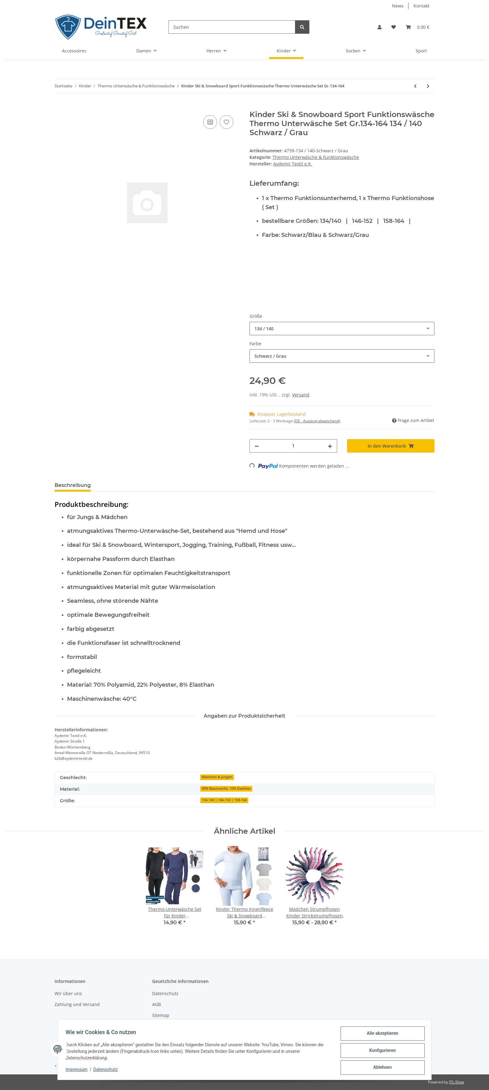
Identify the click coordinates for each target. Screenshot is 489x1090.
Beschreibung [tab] (73, 485)
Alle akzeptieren (380, 1035)
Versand (300, 395)
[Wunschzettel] (393, 27)
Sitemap (160, 1015)
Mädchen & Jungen (217, 777)
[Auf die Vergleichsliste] (210, 122)
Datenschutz (165, 993)
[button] (379, 27)
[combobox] (341, 328)
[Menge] (293, 445)
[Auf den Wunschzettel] (226, 122)
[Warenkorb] (417, 27)
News (398, 6)
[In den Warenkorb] (60, 106)
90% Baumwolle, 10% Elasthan (226, 788)
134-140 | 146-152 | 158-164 (224, 800)
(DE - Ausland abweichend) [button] (317, 421)
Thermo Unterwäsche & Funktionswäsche (316, 157)
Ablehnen (380, 1067)
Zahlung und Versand (77, 1004)
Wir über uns (68, 993)
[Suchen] (231, 27)
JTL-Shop (456, 1082)
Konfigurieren (380, 1051)
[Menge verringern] (257, 445)
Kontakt (421, 6)
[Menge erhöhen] (330, 445)
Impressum (79, 1070)
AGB (156, 1004)
